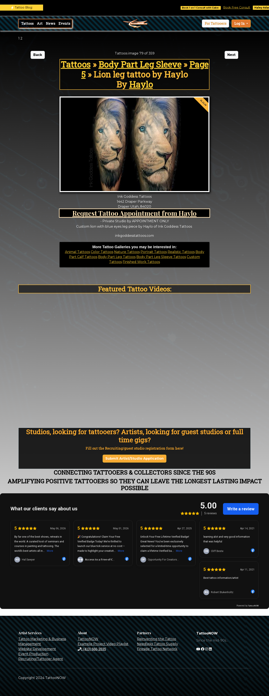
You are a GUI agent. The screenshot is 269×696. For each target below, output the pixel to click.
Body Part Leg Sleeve (139, 64)
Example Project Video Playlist (103, 644)
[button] (215, 23)
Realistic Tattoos (181, 252)
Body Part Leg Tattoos (117, 257)
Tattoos (27, 23)
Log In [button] (239, 23)
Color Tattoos (102, 252)
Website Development (37, 649)
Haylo (141, 84)
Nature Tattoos (127, 252)
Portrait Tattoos (154, 252)
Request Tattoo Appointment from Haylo (134, 213)
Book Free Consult (240, 7)
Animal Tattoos (77, 252)
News (50, 23)
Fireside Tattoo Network (157, 649)
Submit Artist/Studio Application (134, 458)
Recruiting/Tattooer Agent (40, 659)
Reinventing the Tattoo (156, 639)
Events (64, 23)
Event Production (33, 654)
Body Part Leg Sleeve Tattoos (161, 257)
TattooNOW (88, 639)
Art (39, 23)
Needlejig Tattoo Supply (157, 644)
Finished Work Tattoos (141, 262)
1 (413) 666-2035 (92, 649)
